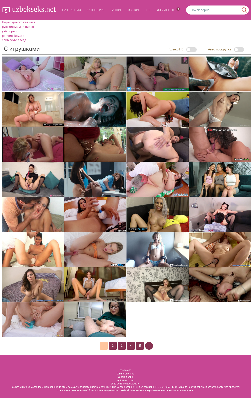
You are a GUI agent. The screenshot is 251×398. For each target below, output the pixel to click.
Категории (95, 10)
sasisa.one (125, 370)
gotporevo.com (125, 380)
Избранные (168, 9)
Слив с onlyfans (125, 373)
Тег (148, 10)
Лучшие (115, 10)
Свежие (134, 10)
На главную (71, 10)
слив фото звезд (14, 40)
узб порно (9, 31)
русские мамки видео (18, 27)
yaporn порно (125, 377)
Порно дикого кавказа (18, 22)
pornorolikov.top (13, 36)
